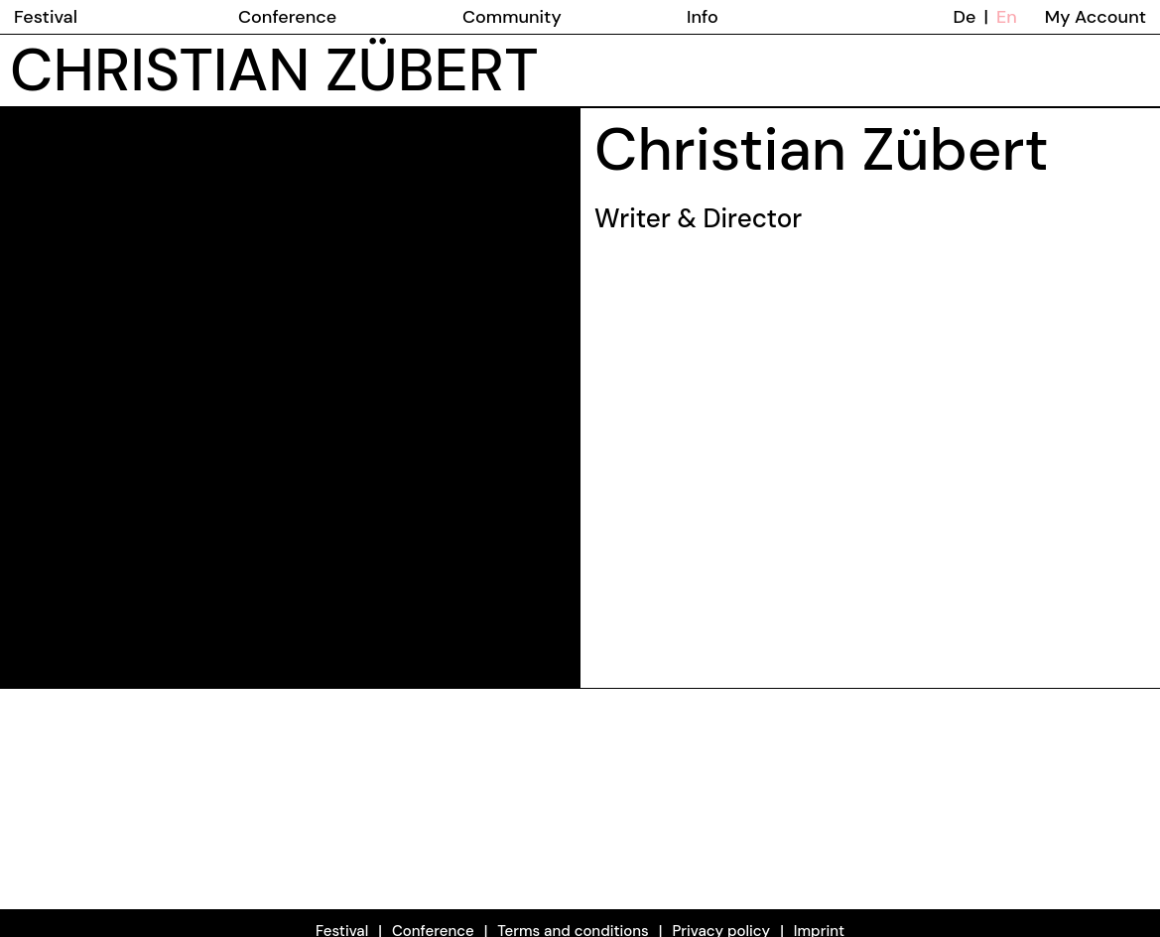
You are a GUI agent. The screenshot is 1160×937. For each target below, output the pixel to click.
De (965, 17)
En (1006, 17)
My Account (1095, 17)
